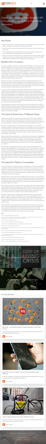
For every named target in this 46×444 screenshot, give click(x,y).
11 (5, 197)
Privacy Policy (27, 439)
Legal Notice (19, 439)
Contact (34, 433)
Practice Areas (13, 433)
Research (24, 433)
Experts (19, 433)
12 (33, 198)
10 (37, 191)
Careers (29, 433)
